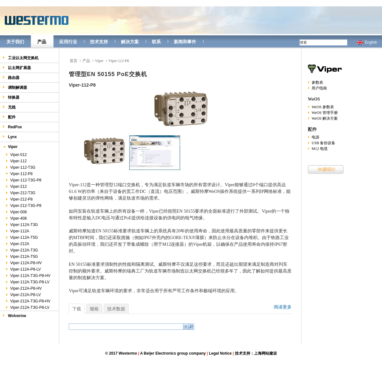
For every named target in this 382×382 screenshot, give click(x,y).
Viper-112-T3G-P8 (23, 180)
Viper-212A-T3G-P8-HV (28, 301)
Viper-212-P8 (19, 199)
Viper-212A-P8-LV (23, 295)
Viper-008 (16, 212)
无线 (9, 107)
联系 (156, 41)
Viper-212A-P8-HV (23, 288)
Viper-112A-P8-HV (23, 263)
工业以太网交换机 (21, 57)
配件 (9, 117)
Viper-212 (16, 186)
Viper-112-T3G (20, 167)
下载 (76, 308)
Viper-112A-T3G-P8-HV (28, 275)
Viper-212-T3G (20, 193)
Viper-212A (17, 244)
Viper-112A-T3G (21, 225)
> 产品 (84, 61)
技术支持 (99, 41)
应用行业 (68, 41)
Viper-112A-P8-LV (23, 269)
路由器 (11, 77)
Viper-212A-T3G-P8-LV (27, 307)
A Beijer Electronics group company (173, 353)
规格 (94, 308)
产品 (41, 41)
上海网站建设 (265, 353)
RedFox (12, 126)
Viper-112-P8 (19, 174)
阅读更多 (283, 306)
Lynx (10, 136)
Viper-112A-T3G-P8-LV (27, 282)
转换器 (11, 97)
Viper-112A (17, 231)
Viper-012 (16, 154)
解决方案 (130, 41)
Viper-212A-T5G (21, 256)
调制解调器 (15, 87)
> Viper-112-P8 (117, 61)
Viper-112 (16, 161)
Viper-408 (16, 218)
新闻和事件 (185, 41)
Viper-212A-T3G (21, 250)
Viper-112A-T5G (21, 237)
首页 (73, 61)
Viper (10, 147)
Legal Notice (220, 353)
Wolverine (14, 315)
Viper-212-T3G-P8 (23, 205)
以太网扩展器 (17, 67)
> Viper (97, 61)
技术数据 (116, 308)
